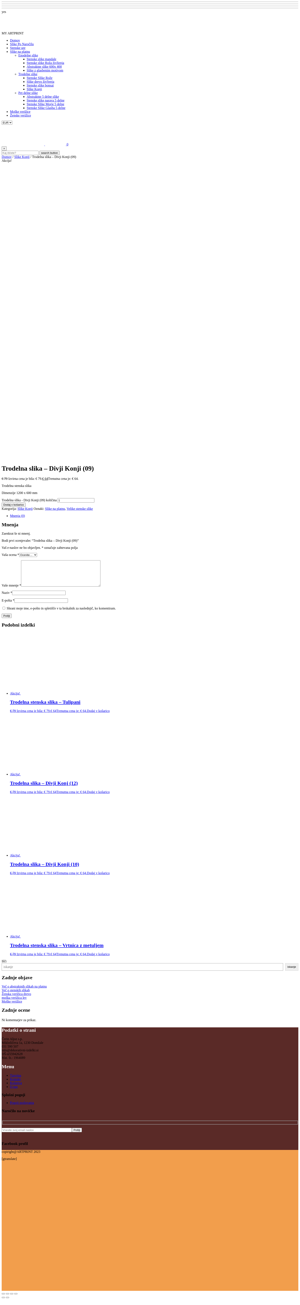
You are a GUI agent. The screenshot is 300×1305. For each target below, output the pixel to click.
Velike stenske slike (80, 508)
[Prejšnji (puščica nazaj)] (3, 1302)
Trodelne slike (27, 74)
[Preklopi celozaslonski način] (7, 1298)
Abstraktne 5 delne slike (43, 96)
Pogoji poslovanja (22, 1107)
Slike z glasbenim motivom (45, 70)
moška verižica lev (14, 1002)
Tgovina (15, 1080)
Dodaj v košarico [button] (98, 716)
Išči (4, 966)
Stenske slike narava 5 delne (45, 100)
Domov (15, 40)
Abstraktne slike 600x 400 (44, 66)
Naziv (7, 597)
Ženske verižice (20, 115)
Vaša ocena (10, 555)
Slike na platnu (20, 51)
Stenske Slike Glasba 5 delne (46, 108)
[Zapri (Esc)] (16, 1298)
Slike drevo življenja (40, 81)
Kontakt (15, 1084)
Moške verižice (20, 111)
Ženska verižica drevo (16, 999)
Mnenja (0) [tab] (17, 516)
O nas (14, 1091)
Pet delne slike (28, 93)
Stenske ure (17, 48)
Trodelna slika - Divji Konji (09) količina (29, 500)
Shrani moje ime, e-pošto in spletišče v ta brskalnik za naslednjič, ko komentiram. (61, 613)
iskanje (292, 971)
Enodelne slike (28, 55)
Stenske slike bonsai (40, 85)
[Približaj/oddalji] (3, 1298)
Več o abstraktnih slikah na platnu (24, 991)
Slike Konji (34, 89)
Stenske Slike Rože (39, 78)
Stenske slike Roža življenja (45, 63)
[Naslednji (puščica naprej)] (7, 1302)
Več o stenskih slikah (16, 995)
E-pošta (8, 605)
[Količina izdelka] (76, 500)
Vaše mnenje (11, 590)
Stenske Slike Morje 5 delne (45, 104)
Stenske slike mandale (41, 59)
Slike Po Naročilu (22, 44)
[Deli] (11, 1298)
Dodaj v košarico (13, 504)
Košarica (16, 1088)
